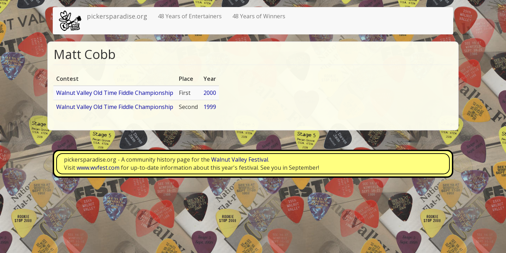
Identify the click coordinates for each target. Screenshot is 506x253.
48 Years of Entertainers (190, 16)
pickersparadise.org (117, 16)
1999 (209, 107)
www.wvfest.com (98, 167)
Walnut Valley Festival (239, 159)
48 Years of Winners (258, 16)
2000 (209, 93)
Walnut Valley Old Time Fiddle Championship (114, 93)
